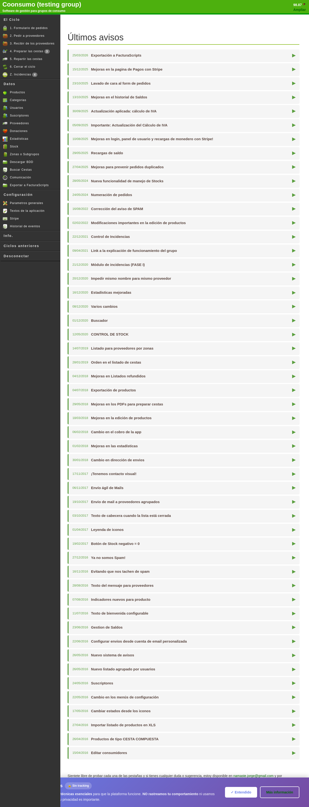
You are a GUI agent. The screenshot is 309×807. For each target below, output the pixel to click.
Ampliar (299, 10)
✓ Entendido (241, 792)
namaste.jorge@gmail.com (253, 776)
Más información (279, 792)
